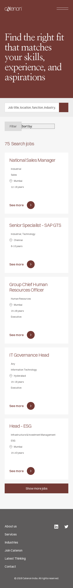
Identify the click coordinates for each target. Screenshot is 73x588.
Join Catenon (13, 550)
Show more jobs (36, 488)
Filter (13, 126)
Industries (11, 542)
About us (11, 526)
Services (11, 534)
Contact (10, 566)
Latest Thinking (15, 558)
